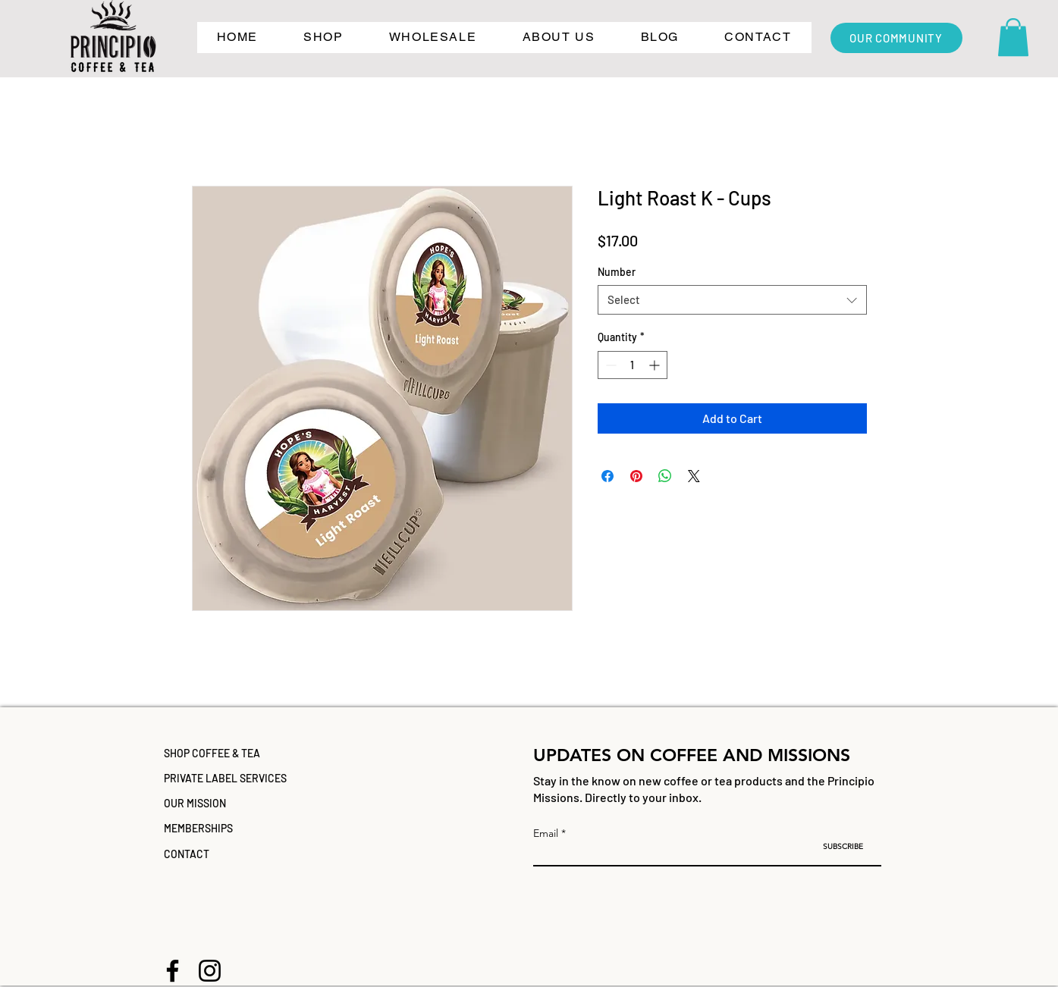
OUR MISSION (195, 803)
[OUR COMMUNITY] (896, 38)
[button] (323, 37)
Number (617, 271)
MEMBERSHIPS (198, 828)
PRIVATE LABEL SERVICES (225, 778)
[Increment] (655, 365)
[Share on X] (694, 476)
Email (545, 833)
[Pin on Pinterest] (636, 476)
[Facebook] (172, 970)
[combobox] (732, 300)
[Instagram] (209, 970)
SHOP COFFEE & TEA (212, 753)
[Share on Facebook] (607, 476)
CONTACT (186, 854)
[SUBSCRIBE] (843, 847)
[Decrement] (609, 365)
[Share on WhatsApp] (665, 476)
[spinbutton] (632, 365)
